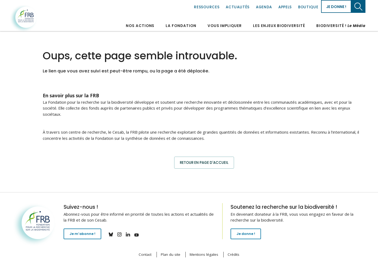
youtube (140, 234)
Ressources (206, 7)
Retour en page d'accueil (204, 162)
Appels (285, 7)
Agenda (264, 7)
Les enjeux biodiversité (279, 25)
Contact (145, 254)
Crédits (233, 254)
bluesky (114, 234)
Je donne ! (336, 6)
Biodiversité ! (340, 25)
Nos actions (140, 25)
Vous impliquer (225, 25)
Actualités (238, 7)
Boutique (308, 7)
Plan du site (170, 254)
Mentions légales (204, 254)
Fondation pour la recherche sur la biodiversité (24, 18)
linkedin (131, 234)
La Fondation (181, 25)
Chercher (358, 6)
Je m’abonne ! (84, 235)
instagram (123, 234)
